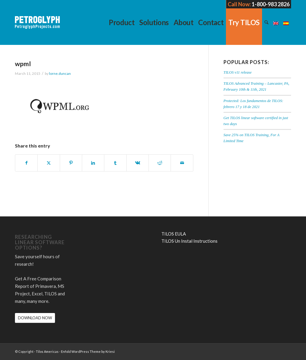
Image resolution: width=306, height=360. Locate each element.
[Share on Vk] (138, 163)
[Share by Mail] (182, 163)
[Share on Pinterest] (71, 163)
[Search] (266, 22)
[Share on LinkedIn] (93, 163)
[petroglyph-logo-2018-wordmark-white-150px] (37, 27)
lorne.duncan (60, 73)
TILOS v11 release (238, 72)
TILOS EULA (173, 233)
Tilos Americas (47, 351)
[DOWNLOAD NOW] (35, 318)
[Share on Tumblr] (115, 163)
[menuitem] (121, 22)
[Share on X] (48, 163)
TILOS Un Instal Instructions (189, 241)
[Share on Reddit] (160, 163)
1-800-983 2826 (271, 4)
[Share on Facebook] (26, 163)
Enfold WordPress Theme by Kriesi (88, 351)
